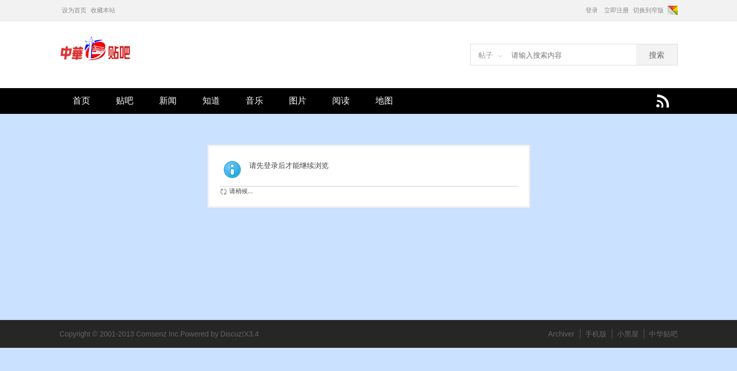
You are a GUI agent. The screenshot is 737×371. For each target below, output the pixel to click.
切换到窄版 (648, 10)
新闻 (168, 101)
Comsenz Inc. (158, 334)
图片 (297, 101)
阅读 (341, 101)
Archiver (561, 334)
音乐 (254, 101)
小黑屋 (628, 334)
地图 (384, 101)
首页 (81, 101)
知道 (211, 101)
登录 (592, 10)
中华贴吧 (663, 334)
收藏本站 (103, 10)
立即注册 (616, 10)
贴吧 (124, 101)
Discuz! (232, 334)
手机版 (596, 334)
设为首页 (74, 10)
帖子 (485, 55)
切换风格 (672, 10)
